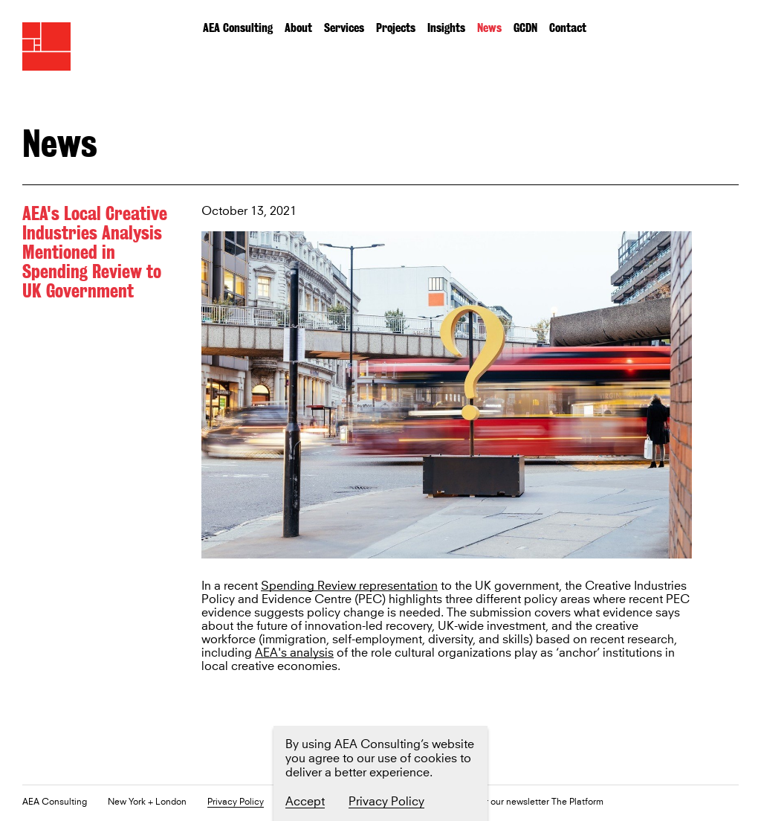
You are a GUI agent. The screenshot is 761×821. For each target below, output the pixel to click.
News (489, 28)
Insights (446, 28)
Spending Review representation (349, 586)
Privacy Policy (235, 803)
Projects (395, 28)
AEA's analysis (294, 653)
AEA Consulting (238, 28)
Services (344, 28)
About (298, 28)
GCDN (525, 28)
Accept (305, 802)
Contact (567, 28)
